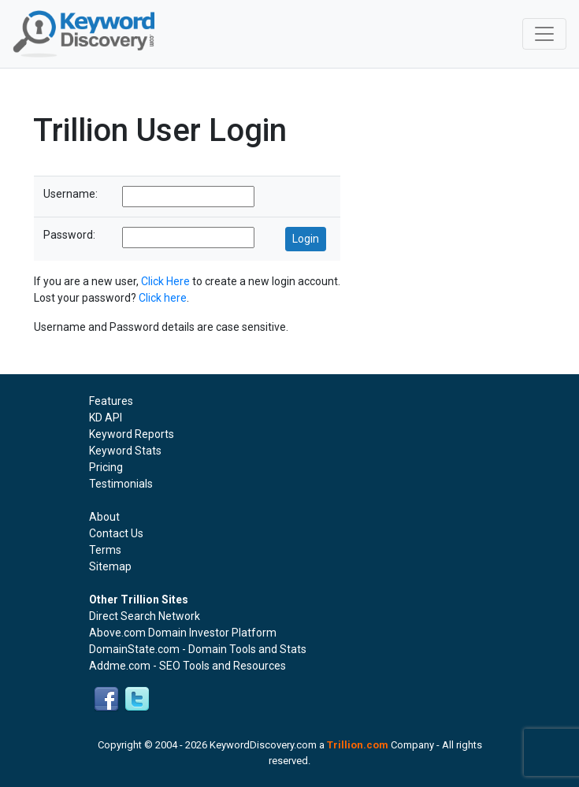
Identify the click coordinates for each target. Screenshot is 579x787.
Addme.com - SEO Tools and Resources (187, 665)
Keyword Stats (125, 450)
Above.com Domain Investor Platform (183, 632)
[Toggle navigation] (544, 34)
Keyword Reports (131, 434)
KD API (105, 417)
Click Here (165, 281)
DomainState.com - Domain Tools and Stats (197, 649)
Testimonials (121, 483)
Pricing (106, 467)
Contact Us (116, 533)
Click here (163, 297)
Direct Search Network (144, 616)
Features (111, 401)
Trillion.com (357, 745)
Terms (105, 550)
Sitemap (110, 566)
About (104, 516)
